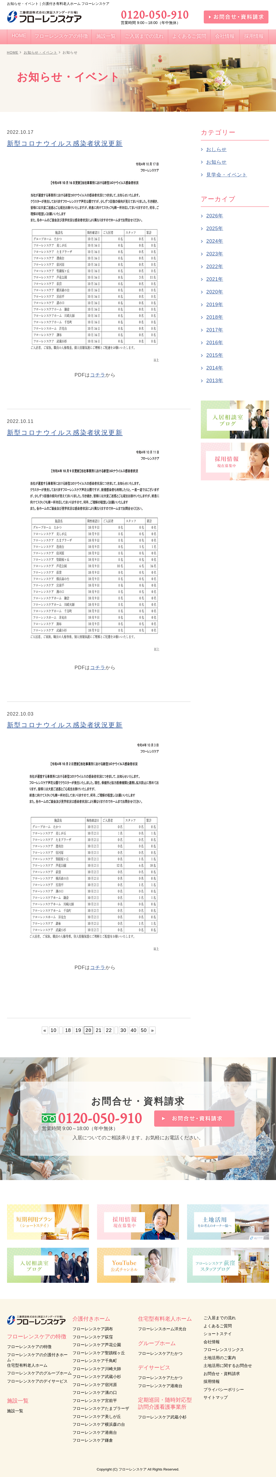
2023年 (214, 254)
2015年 (214, 355)
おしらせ (216, 149)
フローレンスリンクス (223, 1349)
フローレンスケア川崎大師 (97, 1368)
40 (134, 1030)
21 (99, 1030)
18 (68, 1030)
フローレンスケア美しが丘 (97, 1416)
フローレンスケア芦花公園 (97, 1344)
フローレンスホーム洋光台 (162, 1328)
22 (109, 1030)
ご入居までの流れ (219, 1317)
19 (78, 1030)
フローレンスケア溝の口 (95, 1392)
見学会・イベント (226, 174)
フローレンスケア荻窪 (93, 1337)
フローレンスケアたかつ (160, 1353)
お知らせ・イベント (40, 52)
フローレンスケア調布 (93, 1328)
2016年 (214, 342)
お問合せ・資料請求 (221, 1373)
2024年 (214, 241)
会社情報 (211, 1341)
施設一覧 (15, 1410)
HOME (13, 52)
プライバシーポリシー (223, 1389)
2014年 (214, 368)
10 (54, 1030)
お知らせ (216, 162)
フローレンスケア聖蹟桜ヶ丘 (99, 1353)
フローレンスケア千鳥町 (95, 1360)
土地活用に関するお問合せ (227, 1365)
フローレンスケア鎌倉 (93, 1440)
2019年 (214, 304)
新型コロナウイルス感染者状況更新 (65, 143)
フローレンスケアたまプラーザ (101, 1408)
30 (123, 1030)
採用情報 (211, 1381)
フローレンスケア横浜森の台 (99, 1424)
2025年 (214, 228)
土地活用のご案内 (219, 1357)
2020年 (214, 292)
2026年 (214, 215)
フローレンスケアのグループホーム (39, 1373)
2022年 (214, 266)
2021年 (214, 279)
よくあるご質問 (217, 1326)
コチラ (97, 375)
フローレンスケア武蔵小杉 (97, 1376)
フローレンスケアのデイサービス (37, 1381)
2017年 (214, 330)
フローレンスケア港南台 (95, 1432)
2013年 (214, 380)
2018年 (214, 317)
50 (144, 1030)
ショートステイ (217, 1333)
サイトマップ (215, 1397)
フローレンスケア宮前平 (95, 1400)
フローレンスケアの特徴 (29, 1346)
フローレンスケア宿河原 (95, 1384)
